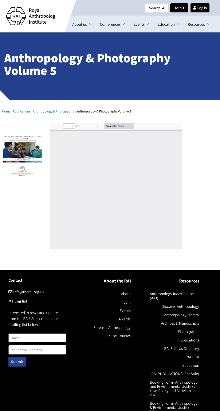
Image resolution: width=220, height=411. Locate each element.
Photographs (188, 331)
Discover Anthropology (180, 306)
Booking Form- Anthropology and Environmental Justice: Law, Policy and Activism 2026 (173, 388)
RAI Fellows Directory (181, 348)
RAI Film (192, 356)
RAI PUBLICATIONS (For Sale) (175, 373)
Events (141, 24)
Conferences (112, 24)
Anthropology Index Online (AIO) (172, 295)
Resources (198, 24)
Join (126, 302)
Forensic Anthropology (111, 327)
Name (12, 330)
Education (168, 24)
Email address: (37, 348)
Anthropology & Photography (53, 111)
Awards (124, 318)
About (125, 293)
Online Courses (118, 335)
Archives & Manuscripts (180, 323)
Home (6, 111)
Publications (22, 111)
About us (81, 24)
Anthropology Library (181, 314)
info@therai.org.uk (26, 291)
